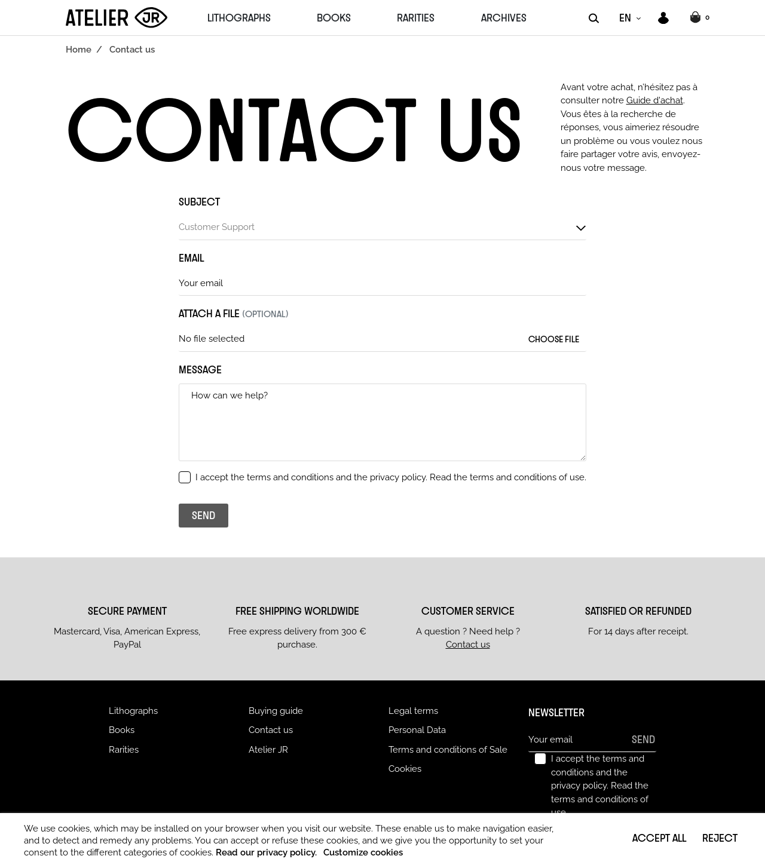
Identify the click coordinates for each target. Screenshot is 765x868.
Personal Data (417, 730)
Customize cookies (363, 852)
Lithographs (133, 711)
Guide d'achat (654, 100)
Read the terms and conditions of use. (508, 477)
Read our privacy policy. (266, 852)
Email (191, 257)
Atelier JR (268, 749)
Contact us (468, 644)
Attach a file (234, 313)
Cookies (404, 768)
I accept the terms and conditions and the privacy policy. (390, 477)
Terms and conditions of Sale (447, 749)
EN (625, 17)
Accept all (659, 837)
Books (121, 730)
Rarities (124, 749)
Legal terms (413, 711)
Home (78, 49)
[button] (701, 18)
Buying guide (276, 711)
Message (200, 369)
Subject (199, 201)
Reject (720, 837)
